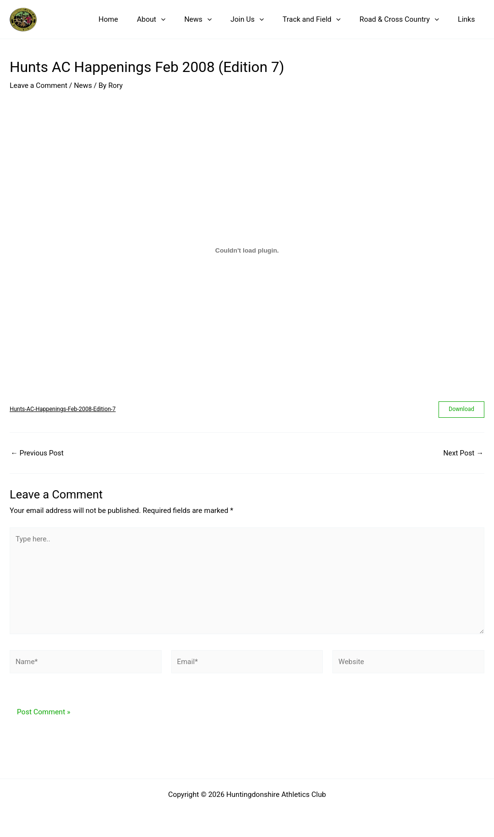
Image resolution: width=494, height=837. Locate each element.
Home (137, 19)
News (218, 19)
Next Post (463, 453)
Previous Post (37, 453)
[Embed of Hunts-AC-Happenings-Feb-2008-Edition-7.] (247, 251)
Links (468, 19)
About (175, 19)
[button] (185, 19)
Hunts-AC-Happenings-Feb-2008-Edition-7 (63, 409)
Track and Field (323, 19)
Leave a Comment (39, 85)
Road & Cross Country (406, 19)
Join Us (262, 19)
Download (461, 409)
